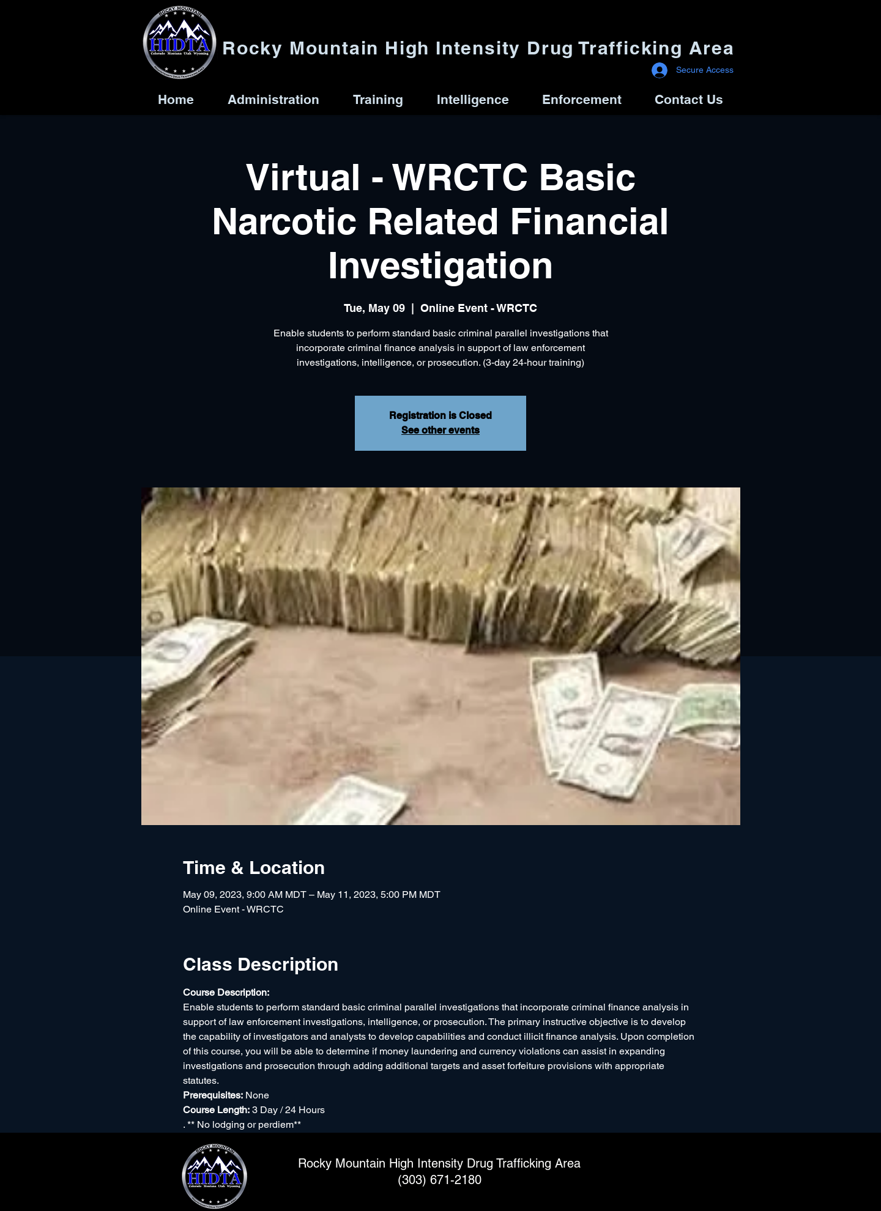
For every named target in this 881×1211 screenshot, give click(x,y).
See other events (440, 430)
